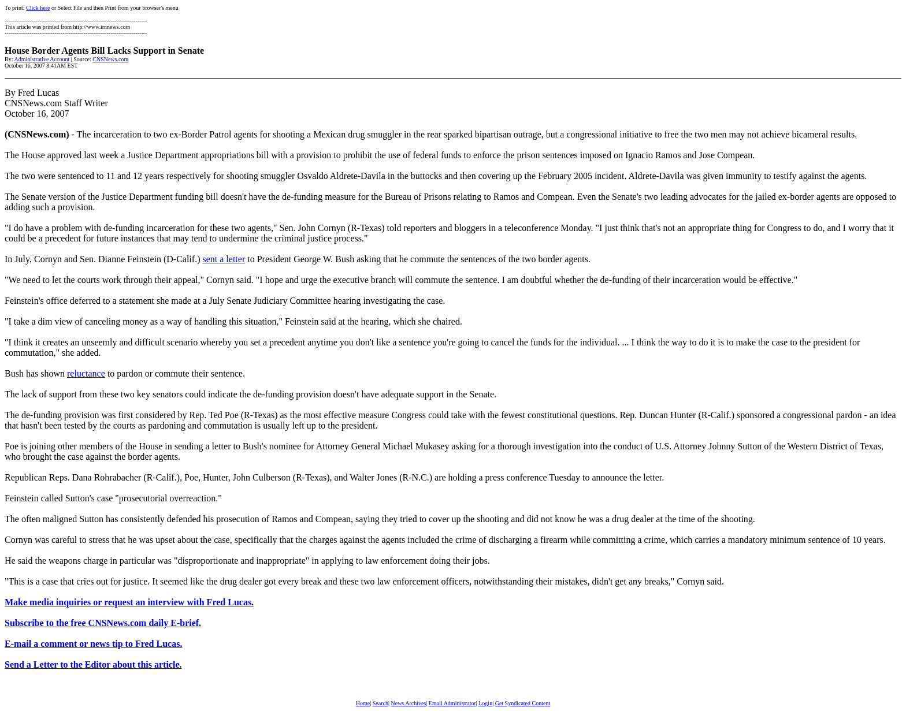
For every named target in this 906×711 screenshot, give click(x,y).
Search (380, 703)
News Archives (408, 703)
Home (363, 703)
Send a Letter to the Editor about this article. (93, 664)
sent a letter (223, 259)
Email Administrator (452, 703)
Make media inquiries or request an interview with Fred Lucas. (129, 602)
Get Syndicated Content (523, 703)
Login (485, 703)
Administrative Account (41, 59)
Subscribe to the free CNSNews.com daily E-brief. (103, 623)
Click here (38, 8)
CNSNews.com (110, 59)
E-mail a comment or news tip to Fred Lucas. (93, 644)
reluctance (86, 373)
